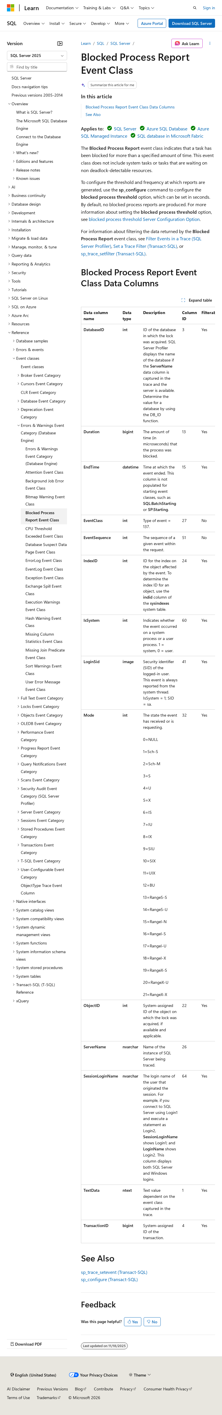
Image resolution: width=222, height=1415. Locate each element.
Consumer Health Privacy (166, 1389)
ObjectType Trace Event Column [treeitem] (41, 889)
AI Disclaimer (18, 1389)
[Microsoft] (10, 8)
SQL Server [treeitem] (22, 78)
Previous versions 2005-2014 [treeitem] (37, 95)
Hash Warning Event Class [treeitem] (43, 621)
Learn (86, 43)
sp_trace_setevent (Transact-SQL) (114, 1272)
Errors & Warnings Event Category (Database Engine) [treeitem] (41, 456)
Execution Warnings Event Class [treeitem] (42, 605)
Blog (79, 1389)
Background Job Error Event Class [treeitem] (44, 484)
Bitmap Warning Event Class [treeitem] (45, 500)
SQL (100, 43)
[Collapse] (60, 43)
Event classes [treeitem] (32, 366)
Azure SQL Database (167, 129)
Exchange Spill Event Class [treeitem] (43, 589)
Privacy (126, 1389)
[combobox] (37, 55)
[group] (148, 775)
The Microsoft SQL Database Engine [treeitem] (41, 124)
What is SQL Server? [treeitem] (34, 112)
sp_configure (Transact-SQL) (109, 1279)
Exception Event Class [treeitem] (44, 577)
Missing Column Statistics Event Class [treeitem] (43, 637)
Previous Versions (52, 1389)
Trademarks (47, 1397)
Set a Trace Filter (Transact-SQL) (145, 246)
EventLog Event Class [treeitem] (44, 569)
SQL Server (120, 43)
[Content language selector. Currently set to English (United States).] (33, 1375)
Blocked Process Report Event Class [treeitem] (42, 516)
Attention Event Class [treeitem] (44, 472)
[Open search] (195, 8)
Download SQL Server (192, 23)
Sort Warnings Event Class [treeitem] (43, 669)
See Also (93, 114)
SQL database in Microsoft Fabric (170, 136)
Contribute (103, 1389)
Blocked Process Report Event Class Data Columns (130, 107)
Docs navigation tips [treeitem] (30, 86)
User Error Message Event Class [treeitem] (42, 685)
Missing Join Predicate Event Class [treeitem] (45, 653)
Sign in (209, 7)
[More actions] (210, 43)
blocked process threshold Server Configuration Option (144, 219)
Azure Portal (152, 23)
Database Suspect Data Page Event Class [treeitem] (46, 548)
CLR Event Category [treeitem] (38, 392)
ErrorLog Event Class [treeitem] (43, 560)
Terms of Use (18, 1397)
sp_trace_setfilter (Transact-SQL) (113, 253)
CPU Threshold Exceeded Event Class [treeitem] (44, 532)
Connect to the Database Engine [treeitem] (38, 140)
